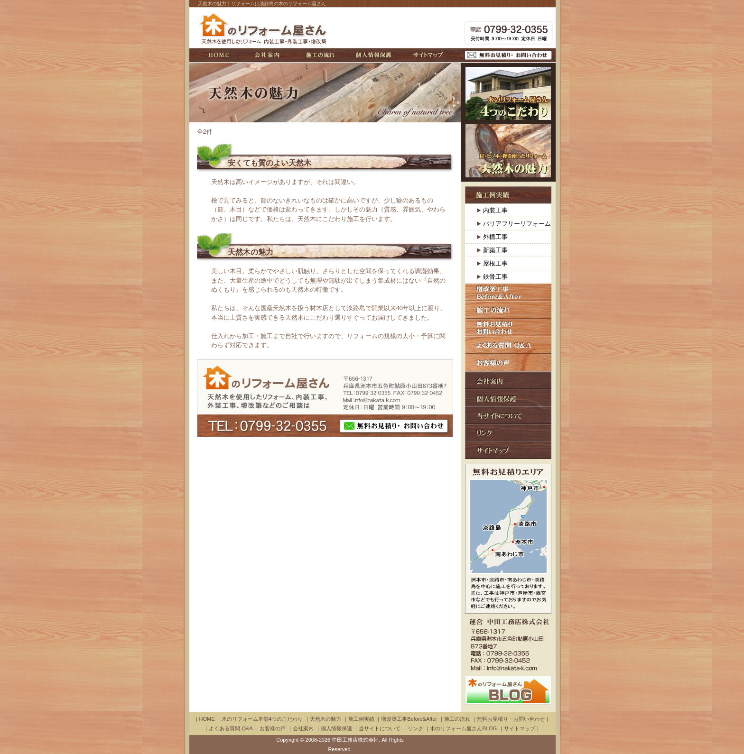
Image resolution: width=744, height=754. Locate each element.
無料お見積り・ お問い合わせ (393, 426)
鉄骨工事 (495, 276)
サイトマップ (428, 55)
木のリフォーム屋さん (264, 28)
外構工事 (495, 236)
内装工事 (495, 210)
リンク (508, 432)
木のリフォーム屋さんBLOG (463, 728)
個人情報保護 (373, 55)
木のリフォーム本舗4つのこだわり (508, 93)
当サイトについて (508, 415)
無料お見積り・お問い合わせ (508, 55)
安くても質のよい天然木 (269, 163)
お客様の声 (508, 362)
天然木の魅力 (250, 252)
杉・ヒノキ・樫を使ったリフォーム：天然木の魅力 (508, 151)
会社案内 (267, 55)
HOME (218, 55)
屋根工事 (495, 263)
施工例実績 (508, 195)
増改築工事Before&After (409, 719)
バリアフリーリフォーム (517, 223)
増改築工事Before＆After (508, 292)
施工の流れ (320, 55)
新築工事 (495, 250)
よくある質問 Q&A (508, 345)
